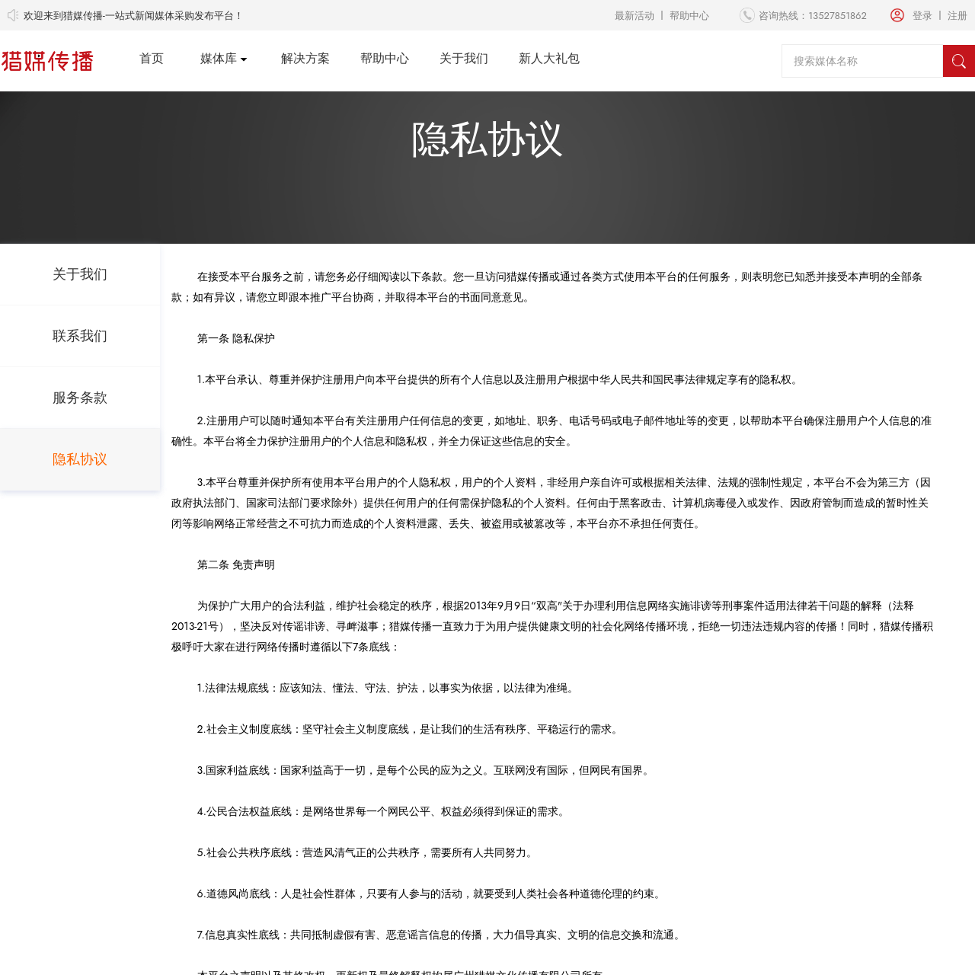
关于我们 (464, 58)
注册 (957, 15)
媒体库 (218, 58)
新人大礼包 (549, 58)
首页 (151, 58)
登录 (922, 15)
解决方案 (305, 58)
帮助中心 (689, 15)
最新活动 (634, 15)
